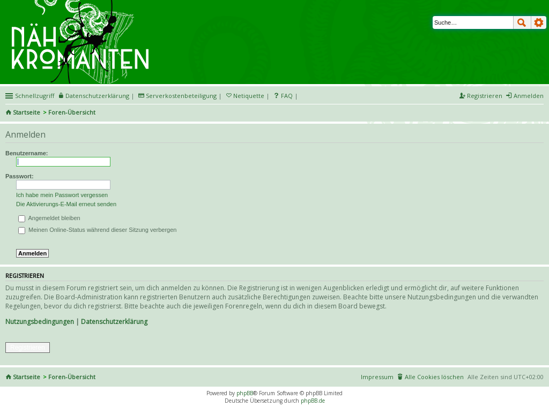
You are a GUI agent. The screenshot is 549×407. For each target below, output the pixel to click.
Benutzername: (26, 153)
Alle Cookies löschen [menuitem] (434, 377)
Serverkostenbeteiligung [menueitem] (181, 96)
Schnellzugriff (34, 96)
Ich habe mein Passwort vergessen (62, 195)
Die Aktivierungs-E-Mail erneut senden (66, 204)
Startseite (26, 112)
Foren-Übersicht (71, 112)
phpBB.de (313, 400)
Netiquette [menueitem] (248, 96)
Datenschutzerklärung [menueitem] (97, 96)
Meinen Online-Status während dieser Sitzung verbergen (97, 230)
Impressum (377, 377)
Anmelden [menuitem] (529, 96)
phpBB (244, 393)
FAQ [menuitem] (287, 96)
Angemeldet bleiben (49, 218)
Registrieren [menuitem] (484, 96)
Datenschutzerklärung (114, 321)
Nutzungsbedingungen (39, 321)
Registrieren (27, 347)
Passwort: (19, 176)
